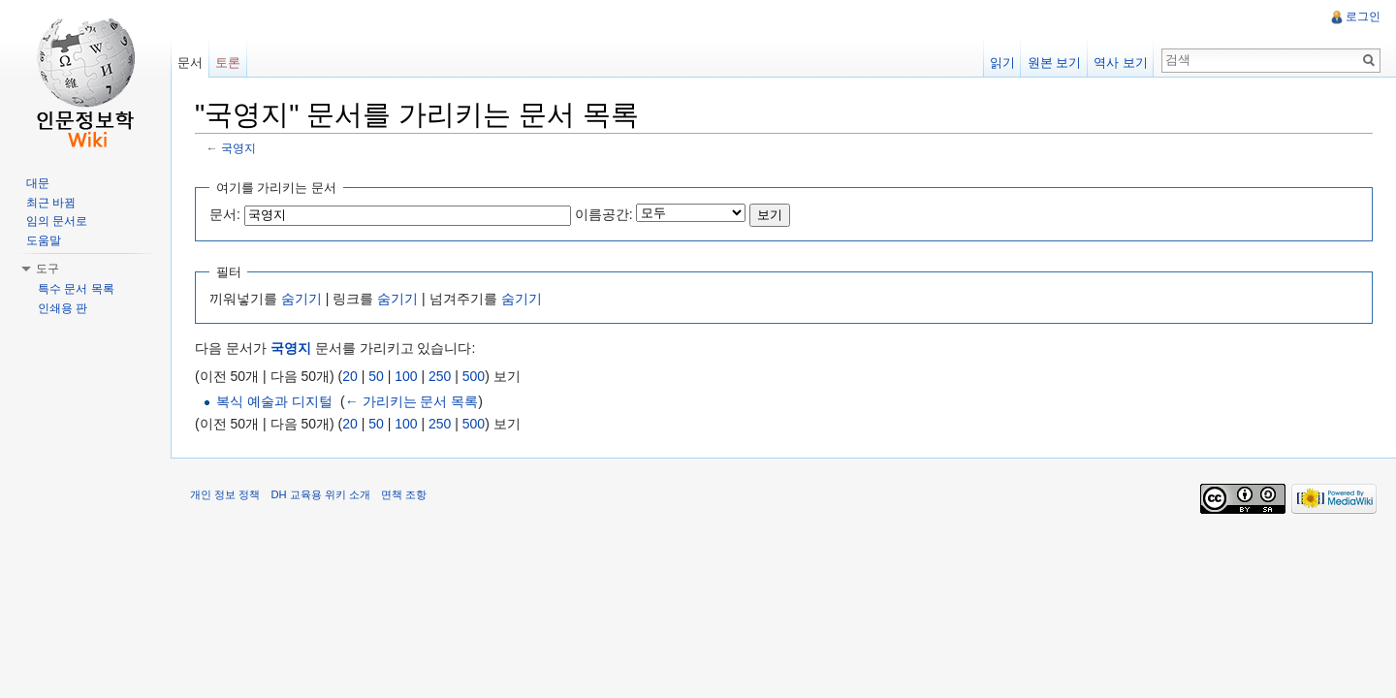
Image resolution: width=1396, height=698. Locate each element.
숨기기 (301, 298)
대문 (37, 183)
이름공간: (604, 214)
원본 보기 (1055, 62)
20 (350, 376)
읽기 (1002, 62)
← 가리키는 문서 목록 (412, 401)
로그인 (1363, 16)
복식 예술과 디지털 (274, 401)
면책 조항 (404, 494)
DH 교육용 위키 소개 (319, 494)
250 (439, 376)
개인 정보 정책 (225, 494)
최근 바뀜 (51, 202)
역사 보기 (1121, 62)
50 (376, 376)
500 (473, 376)
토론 (227, 62)
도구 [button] (47, 268)
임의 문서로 (56, 221)
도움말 (43, 240)
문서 (190, 62)
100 (406, 376)
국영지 (238, 148)
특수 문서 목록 (76, 289)
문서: (224, 214)
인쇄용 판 (62, 308)
